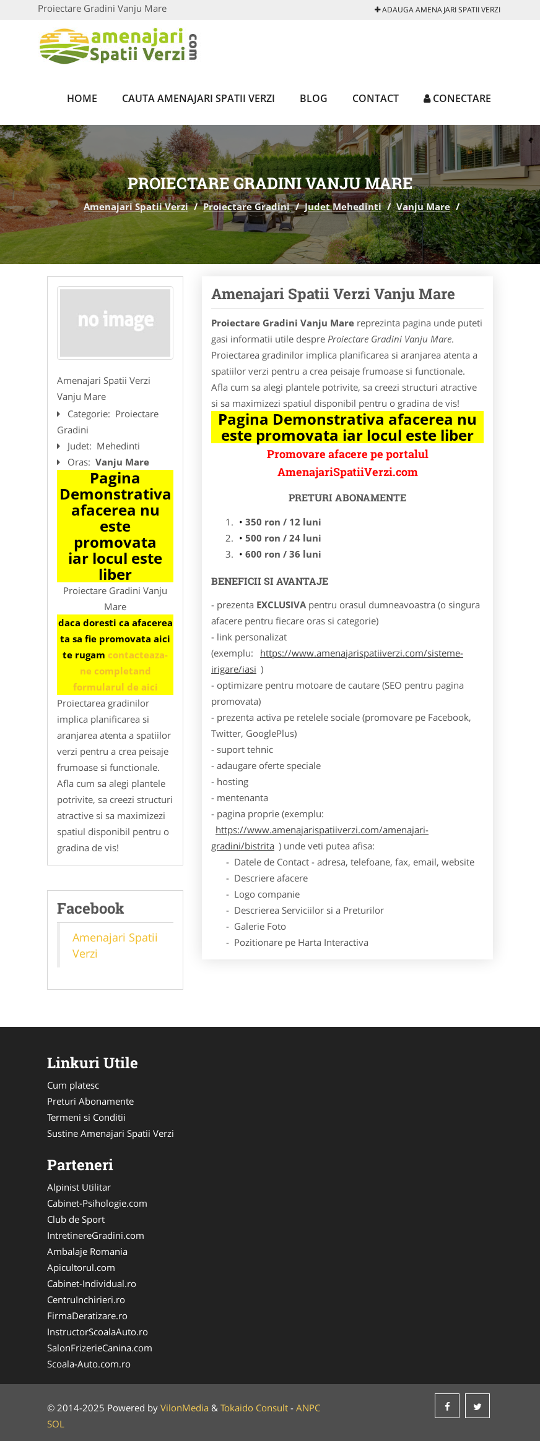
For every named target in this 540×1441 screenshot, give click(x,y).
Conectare (457, 98)
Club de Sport (76, 1219)
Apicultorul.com (81, 1267)
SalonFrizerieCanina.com (99, 1347)
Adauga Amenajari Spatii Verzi (437, 9)
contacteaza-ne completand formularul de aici (120, 670)
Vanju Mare (423, 206)
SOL (55, 1424)
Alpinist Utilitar (79, 1187)
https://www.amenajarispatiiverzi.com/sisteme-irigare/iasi (337, 661)
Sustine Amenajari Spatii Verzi (110, 1133)
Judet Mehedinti (343, 206)
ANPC (308, 1407)
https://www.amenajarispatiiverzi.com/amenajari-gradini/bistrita (320, 837)
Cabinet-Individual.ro (91, 1283)
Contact (375, 98)
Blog (314, 98)
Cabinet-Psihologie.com (97, 1203)
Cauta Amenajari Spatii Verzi (198, 98)
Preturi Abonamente (90, 1101)
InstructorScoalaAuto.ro (97, 1331)
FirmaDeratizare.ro (87, 1315)
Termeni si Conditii (86, 1117)
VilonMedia (184, 1407)
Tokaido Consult (254, 1407)
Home (82, 98)
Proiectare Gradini (246, 206)
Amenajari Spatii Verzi (136, 206)
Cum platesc (73, 1085)
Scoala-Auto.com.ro (89, 1364)
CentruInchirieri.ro (86, 1299)
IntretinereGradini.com (95, 1235)
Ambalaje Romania (87, 1251)
